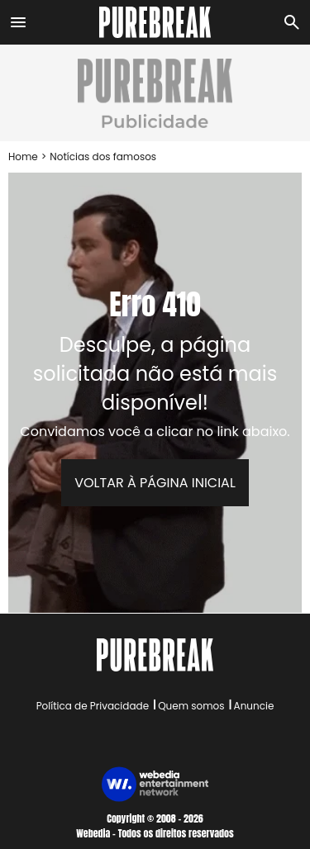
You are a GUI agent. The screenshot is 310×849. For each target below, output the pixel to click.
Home (23, 156)
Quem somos (191, 706)
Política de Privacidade (92, 706)
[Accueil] (155, 22)
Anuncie (254, 706)
